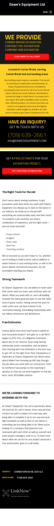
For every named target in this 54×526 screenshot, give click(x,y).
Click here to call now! (27, 57)
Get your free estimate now (27, 171)
